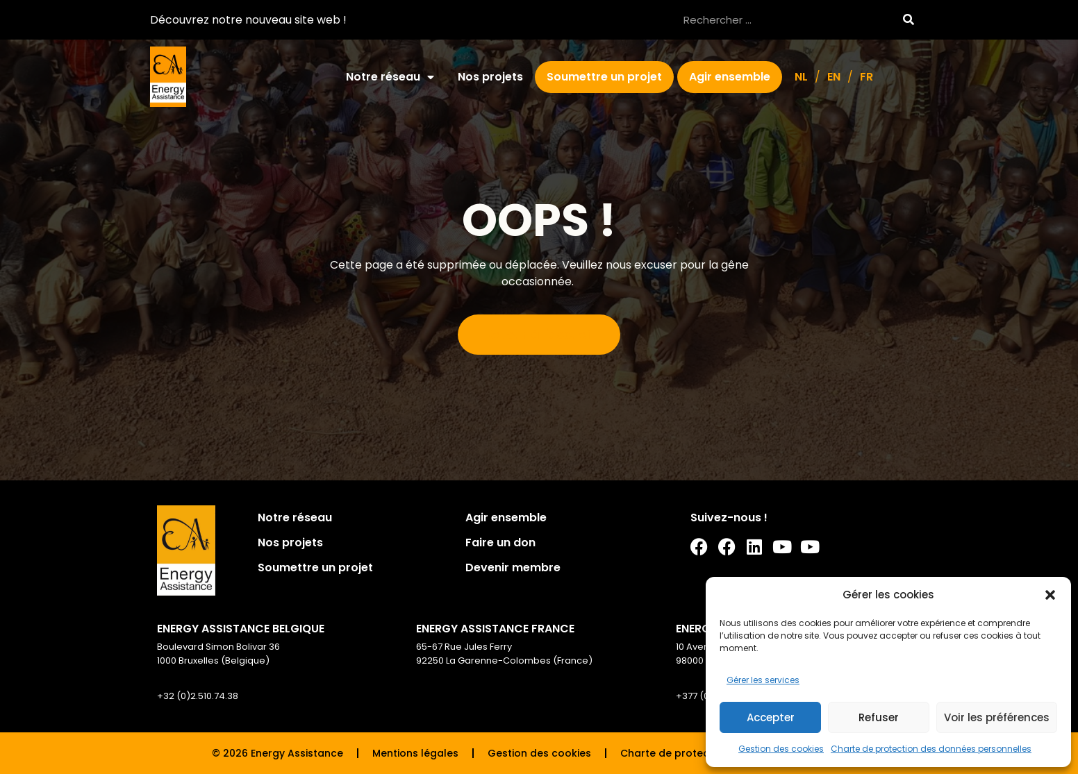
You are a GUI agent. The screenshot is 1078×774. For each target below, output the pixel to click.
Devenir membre (513, 567)
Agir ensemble (729, 77)
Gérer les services (763, 680)
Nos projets (490, 77)
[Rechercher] (908, 20)
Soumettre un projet (604, 77)
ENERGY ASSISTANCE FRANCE (495, 629)
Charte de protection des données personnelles (931, 749)
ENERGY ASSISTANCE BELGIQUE (240, 629)
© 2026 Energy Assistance (277, 753)
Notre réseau (390, 77)
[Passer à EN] (833, 77)
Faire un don (500, 542)
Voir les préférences (997, 717)
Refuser (879, 717)
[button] (1050, 595)
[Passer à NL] (801, 77)
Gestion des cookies (781, 749)
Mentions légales (415, 753)
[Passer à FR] (866, 77)
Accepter (771, 717)
